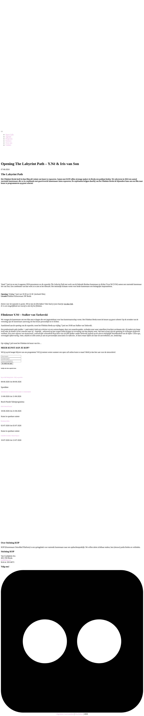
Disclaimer (79, 714)
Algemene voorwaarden (65, 714)
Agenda (8, 137)
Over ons (8, 143)
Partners (8, 141)
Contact (8, 145)
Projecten (8, 139)
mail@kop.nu (6, 560)
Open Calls (9, 135)
